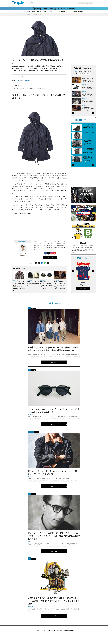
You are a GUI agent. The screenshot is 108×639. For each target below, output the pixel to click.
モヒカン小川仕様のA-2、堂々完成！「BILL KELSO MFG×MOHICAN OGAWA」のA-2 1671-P (19, 286)
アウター (19, 77)
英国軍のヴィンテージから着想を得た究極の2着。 (33, 283)
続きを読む (54, 362)
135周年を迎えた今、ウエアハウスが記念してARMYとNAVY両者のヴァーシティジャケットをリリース (46, 285)
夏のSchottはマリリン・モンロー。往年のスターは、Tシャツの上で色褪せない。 (88, 101)
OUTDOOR (62, 11)
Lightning (80, 71)
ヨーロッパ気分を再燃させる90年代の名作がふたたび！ (32, 14)
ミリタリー (26, 77)
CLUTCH (89, 71)
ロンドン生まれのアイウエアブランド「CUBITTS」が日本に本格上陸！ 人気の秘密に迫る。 (53, 410)
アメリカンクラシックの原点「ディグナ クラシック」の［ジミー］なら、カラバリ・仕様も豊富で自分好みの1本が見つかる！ (54, 536)
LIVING (45, 11)
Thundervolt (87, 73)
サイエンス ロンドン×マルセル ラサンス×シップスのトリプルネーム (30, 89)
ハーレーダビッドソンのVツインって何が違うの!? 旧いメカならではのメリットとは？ (88, 87)
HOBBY (39, 11)
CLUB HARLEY (79, 73)
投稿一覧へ (50, 257)
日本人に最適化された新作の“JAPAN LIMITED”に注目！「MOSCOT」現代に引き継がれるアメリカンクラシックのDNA (54, 601)
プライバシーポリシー (49, 630)
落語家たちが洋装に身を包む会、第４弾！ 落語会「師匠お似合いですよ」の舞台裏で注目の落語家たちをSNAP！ (53, 349)
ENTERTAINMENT (78, 11)
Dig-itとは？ (38, 630)
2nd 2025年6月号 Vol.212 (25, 213)
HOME (13, 14)
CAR (33, 11)
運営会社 (59, 630)
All (76, 71)
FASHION (27, 11)
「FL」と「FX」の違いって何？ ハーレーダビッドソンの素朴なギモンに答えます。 (88, 94)
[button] (73, 113)
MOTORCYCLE (53, 11)
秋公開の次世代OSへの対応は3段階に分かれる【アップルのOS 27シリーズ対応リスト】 (88, 80)
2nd (18, 14)
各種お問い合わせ (68, 630)
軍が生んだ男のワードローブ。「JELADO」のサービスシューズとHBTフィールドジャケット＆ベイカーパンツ (60, 285)
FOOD (69, 11)
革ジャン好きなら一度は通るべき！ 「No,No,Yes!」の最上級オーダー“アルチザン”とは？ (53, 472)
